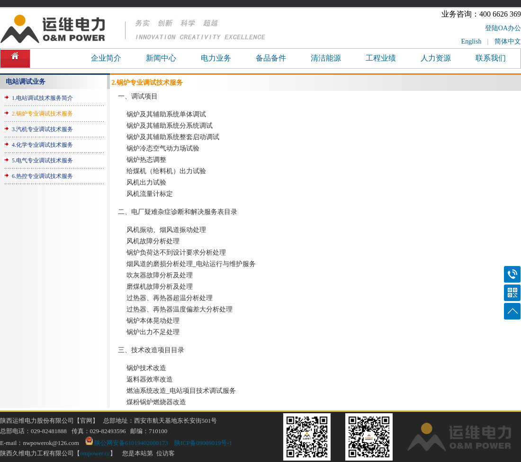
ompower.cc (95, 453)
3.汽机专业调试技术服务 (42, 129)
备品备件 (271, 58)
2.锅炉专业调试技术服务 (42, 113)
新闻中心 (161, 58)
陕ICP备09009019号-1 (203, 442)
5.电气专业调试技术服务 (42, 160)
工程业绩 (381, 58)
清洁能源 (326, 58)
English (471, 41)
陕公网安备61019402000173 (126, 442)
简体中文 (507, 41)
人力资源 (436, 58)
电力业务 (216, 58)
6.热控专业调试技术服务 (42, 176)
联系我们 (491, 58)
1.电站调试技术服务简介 (42, 98)
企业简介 (106, 58)
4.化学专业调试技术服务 (42, 145)
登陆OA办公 (503, 28)
